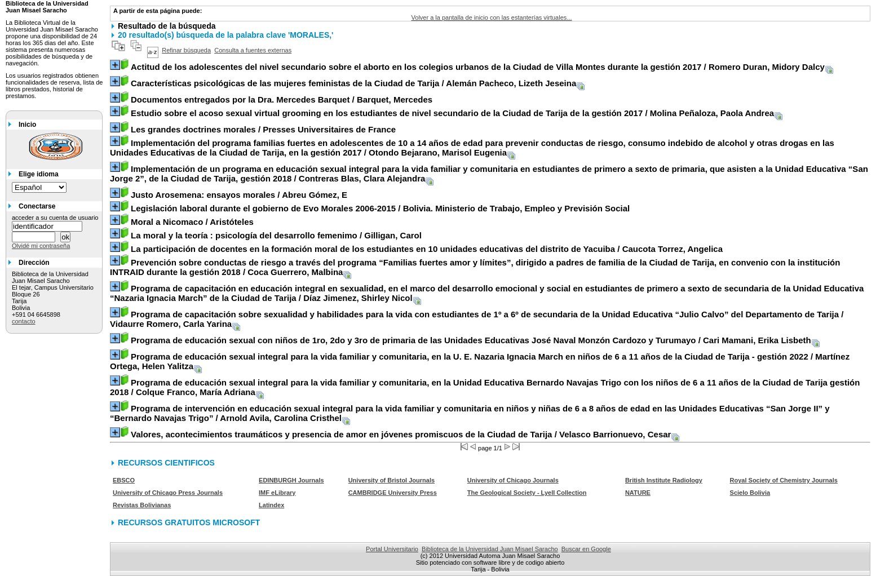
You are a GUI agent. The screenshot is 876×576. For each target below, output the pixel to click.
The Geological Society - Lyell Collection (527, 492)
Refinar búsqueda (186, 50)
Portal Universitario (392, 549)
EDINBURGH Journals (291, 480)
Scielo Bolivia (750, 492)
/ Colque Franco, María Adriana (485, 387)
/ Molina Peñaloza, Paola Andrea (452, 113)
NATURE (638, 492)
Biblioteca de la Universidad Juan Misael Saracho (490, 549)
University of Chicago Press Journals (168, 492)
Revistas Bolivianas (142, 505)
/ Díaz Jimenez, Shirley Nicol (487, 293)
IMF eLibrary (277, 492)
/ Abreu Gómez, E (239, 195)
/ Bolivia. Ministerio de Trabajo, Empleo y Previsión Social (380, 208)
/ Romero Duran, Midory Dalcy (478, 67)
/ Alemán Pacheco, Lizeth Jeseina (353, 83)
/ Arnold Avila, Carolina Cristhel (470, 413)
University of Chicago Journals (513, 480)
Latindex (271, 505)
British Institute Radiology (663, 480)
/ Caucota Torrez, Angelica (427, 249)
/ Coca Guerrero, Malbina (475, 267)
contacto (24, 321)
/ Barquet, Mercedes (281, 99)
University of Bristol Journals (391, 480)
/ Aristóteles (192, 222)
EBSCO (124, 480)
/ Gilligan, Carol (276, 235)
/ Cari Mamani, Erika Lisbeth (471, 340)
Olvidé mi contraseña (41, 245)
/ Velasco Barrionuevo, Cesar (401, 434)
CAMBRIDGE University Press (392, 492)
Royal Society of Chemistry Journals (784, 480)
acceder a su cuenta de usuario (55, 217)
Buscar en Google (586, 549)
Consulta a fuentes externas (252, 50)
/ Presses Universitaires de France (263, 129)
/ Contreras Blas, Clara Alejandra (489, 173)
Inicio (27, 125)
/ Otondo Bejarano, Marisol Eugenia (472, 147)
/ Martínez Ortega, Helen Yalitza (480, 361)
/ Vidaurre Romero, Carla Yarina (476, 319)
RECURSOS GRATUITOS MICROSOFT (189, 522)
